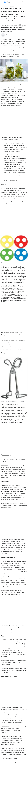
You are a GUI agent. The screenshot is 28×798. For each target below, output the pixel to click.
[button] (14, 70)
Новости (12, 6)
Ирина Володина (10, 35)
